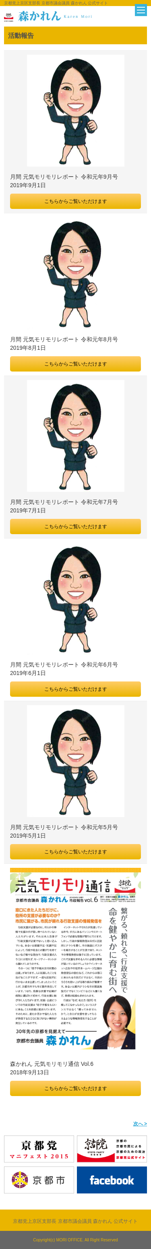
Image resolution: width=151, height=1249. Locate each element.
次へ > (140, 1124)
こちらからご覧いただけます (75, 201)
